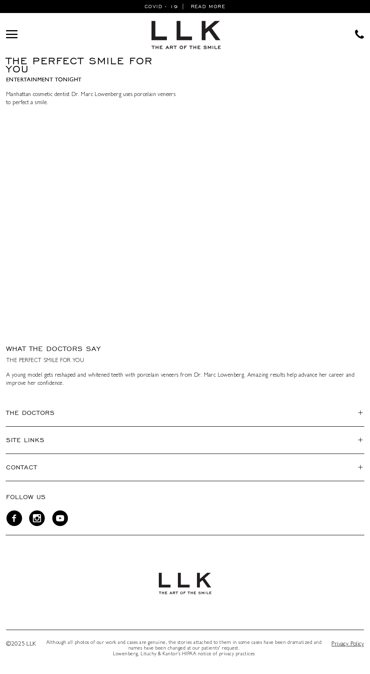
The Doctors (30, 413)
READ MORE (208, 6)
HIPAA (189, 654)
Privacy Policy (347, 644)
